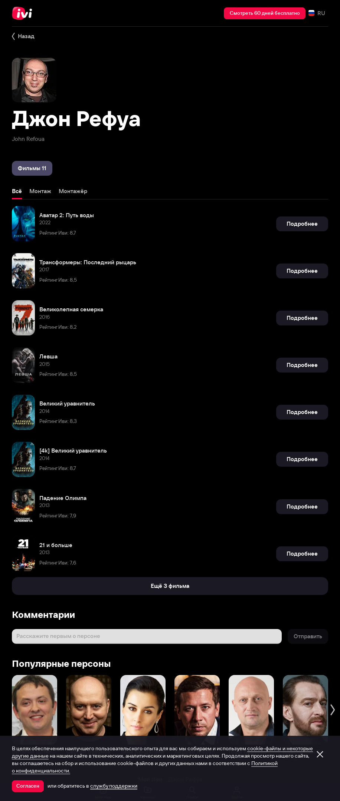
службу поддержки (113, 786)
